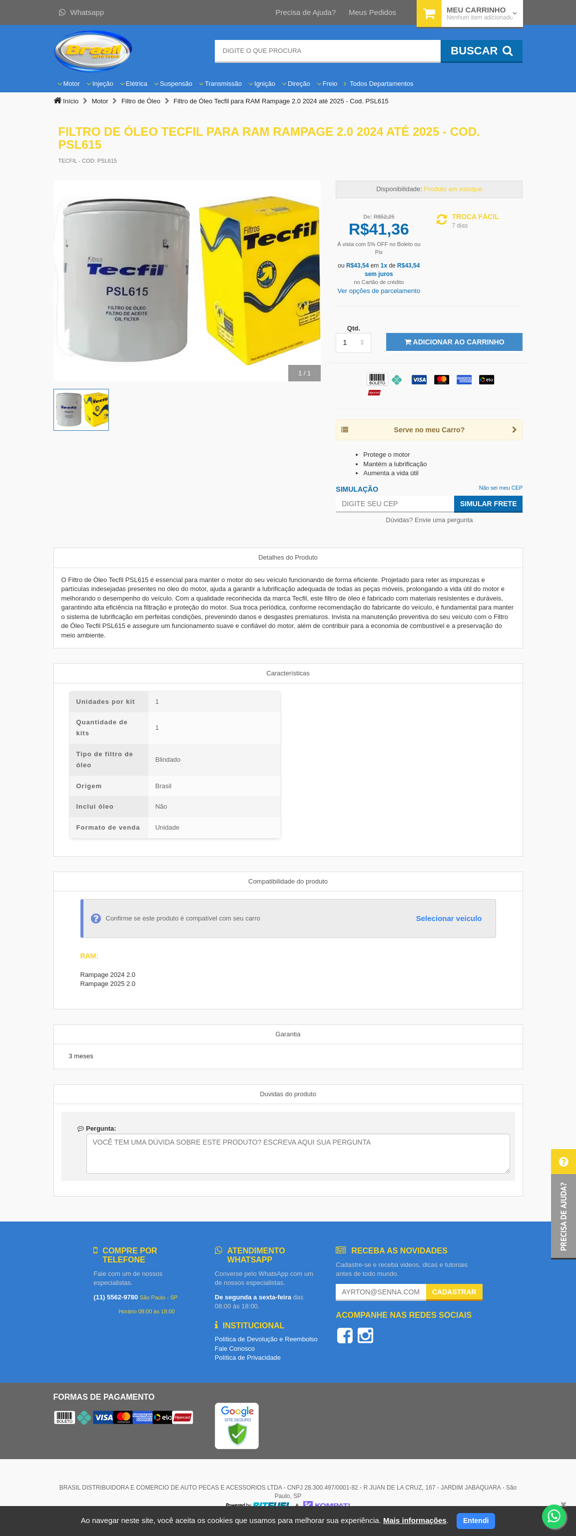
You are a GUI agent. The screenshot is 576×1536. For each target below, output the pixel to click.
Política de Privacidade (248, 1357)
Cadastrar (454, 1292)
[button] (563, 1204)
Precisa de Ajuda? (305, 12)
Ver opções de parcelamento (379, 291)
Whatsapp (81, 12)
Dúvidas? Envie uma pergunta (429, 520)
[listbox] (353, 343)
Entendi (476, 1521)
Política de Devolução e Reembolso (266, 1339)
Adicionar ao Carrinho (454, 342)
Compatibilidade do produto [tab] (288, 881)
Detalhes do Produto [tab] (288, 557)
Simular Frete (488, 504)
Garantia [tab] (288, 1034)
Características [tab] (288, 673)
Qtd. (353, 328)
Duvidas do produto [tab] (288, 1094)
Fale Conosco (235, 1348)
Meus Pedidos (372, 12)
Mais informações (415, 1520)
